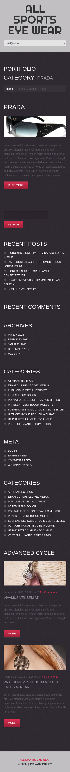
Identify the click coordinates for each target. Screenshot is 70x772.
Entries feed (17, 455)
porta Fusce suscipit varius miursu (34, 399)
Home (9, 88)
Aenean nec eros (20, 380)
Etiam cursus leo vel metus (28, 385)
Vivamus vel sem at (22, 289)
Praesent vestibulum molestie (30, 404)
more (12, 633)
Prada (14, 107)
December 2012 (18, 349)
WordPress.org (20, 465)
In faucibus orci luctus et (27, 390)
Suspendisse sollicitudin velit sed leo (36, 409)
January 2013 (17, 344)
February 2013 (18, 339)
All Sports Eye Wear (35, 19)
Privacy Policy (41, 764)
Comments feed (19, 460)
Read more (16, 185)
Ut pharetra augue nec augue (30, 419)
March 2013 (16, 334)
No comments (48, 592)
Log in (12, 450)
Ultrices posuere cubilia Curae (31, 414)
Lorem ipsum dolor (22, 395)
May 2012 (14, 353)
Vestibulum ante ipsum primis (29, 424)
